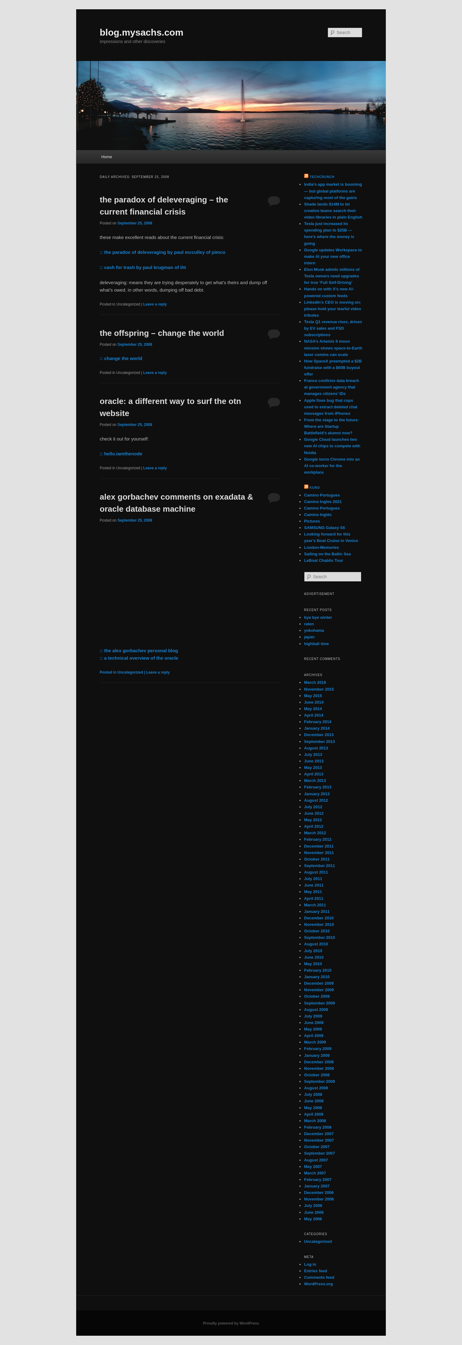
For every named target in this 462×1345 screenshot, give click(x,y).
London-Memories (321, 547)
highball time (316, 643)
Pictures (312, 521)
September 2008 (319, 1081)
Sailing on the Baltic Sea (327, 554)
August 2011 (316, 872)
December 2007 (318, 1133)
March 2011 (315, 905)
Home (106, 156)
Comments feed (319, 1277)
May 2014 (313, 708)
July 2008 (313, 1094)
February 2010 (317, 970)
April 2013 (313, 774)
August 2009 (316, 1009)
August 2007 (316, 1160)
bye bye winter (318, 617)
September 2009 (319, 1003)
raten (309, 624)
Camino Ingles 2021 (323, 501)
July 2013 (313, 754)
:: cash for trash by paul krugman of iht (143, 267)
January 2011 (316, 911)
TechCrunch (322, 177)
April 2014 (313, 715)
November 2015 (319, 689)
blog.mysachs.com (141, 32)
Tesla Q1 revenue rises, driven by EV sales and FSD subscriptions (333, 328)
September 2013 (319, 741)
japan (309, 637)
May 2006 (313, 1219)
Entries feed (315, 1271)
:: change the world (121, 358)
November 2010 (319, 924)
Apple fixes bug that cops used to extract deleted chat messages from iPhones (330, 407)
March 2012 (315, 833)
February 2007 (317, 1179)
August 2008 (316, 1088)
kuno (315, 487)
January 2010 (316, 976)
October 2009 (316, 996)
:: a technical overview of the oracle (139, 658)
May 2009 (313, 1029)
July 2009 (313, 1016)
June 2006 (314, 1212)
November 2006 (319, 1199)
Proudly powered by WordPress (231, 1323)
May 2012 (313, 820)
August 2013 (316, 748)
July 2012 (313, 807)
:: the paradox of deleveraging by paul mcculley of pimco (162, 252)
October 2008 (316, 1075)
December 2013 (318, 734)
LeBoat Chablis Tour (323, 560)
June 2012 (314, 813)
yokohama (314, 630)
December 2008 (318, 1062)
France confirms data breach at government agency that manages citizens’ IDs (331, 387)
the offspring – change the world (162, 333)
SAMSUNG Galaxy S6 (324, 527)
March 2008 (315, 1120)
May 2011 (313, 891)
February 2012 (317, 839)
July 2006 (313, 1205)
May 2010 (313, 963)
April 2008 (313, 1114)
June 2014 (314, 702)
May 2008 (313, 1107)
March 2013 (315, 780)
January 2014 (316, 728)
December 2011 (318, 846)
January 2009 (316, 1055)
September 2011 (319, 865)
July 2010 (313, 950)
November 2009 (319, 989)
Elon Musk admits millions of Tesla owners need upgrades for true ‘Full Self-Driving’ (332, 276)
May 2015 (313, 695)
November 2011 (319, 852)
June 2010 (314, 957)
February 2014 (317, 721)
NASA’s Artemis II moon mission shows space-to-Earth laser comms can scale (333, 348)
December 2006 (318, 1192)
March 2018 (315, 682)
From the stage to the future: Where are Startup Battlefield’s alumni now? (331, 426)
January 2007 (316, 1186)
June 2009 (314, 1022)
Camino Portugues (322, 495)
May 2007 (313, 1166)
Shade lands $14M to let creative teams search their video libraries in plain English (333, 210)
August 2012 (316, 800)
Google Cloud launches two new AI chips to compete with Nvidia (332, 446)
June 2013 (314, 761)
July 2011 (313, 878)
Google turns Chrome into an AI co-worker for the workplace (332, 466)
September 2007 (319, 1153)
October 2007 (316, 1146)
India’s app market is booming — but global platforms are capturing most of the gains (333, 191)
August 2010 (316, 944)
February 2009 (317, 1048)
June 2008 (314, 1101)
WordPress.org (318, 1284)
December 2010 (318, 918)
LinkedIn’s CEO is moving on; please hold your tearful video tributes (332, 309)
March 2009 (315, 1042)
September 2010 (319, 937)
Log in (310, 1264)
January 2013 (316, 794)
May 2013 (313, 767)
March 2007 (315, 1173)
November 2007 (319, 1140)
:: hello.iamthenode (121, 453)
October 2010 (316, 931)
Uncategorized (318, 1241)
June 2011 (314, 885)
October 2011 (316, 859)
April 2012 (313, 826)
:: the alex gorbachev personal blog (139, 650)
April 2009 (313, 1035)
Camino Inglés (318, 514)
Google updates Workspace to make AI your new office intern (333, 256)
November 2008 (319, 1068)
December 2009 (318, 983)
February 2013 (317, 787)
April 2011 (313, 898)
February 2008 (317, 1127)
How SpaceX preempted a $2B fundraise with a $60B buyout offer (333, 367)
